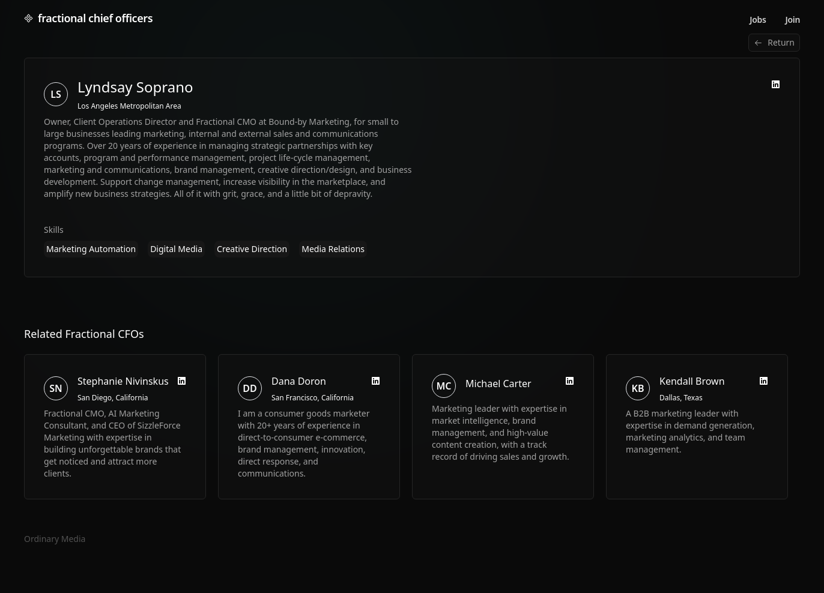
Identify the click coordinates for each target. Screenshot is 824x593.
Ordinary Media (54, 538)
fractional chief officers (88, 18)
